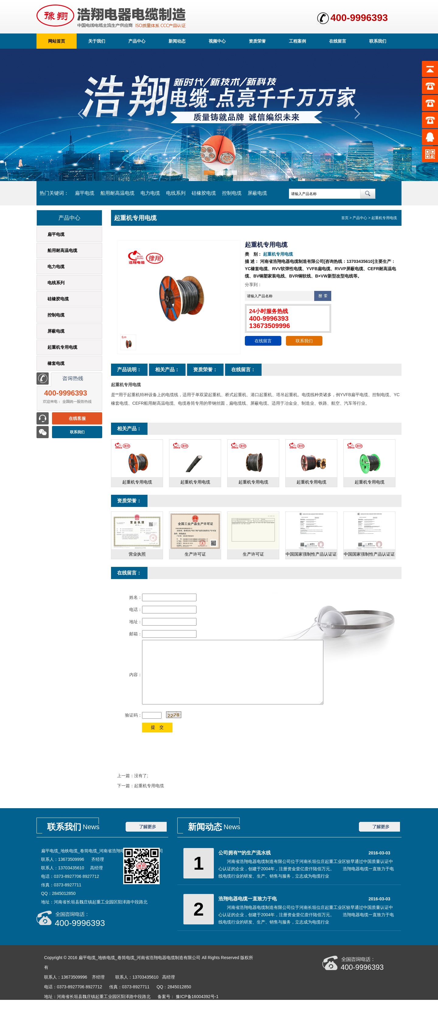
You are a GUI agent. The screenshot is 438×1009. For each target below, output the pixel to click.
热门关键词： (54, 193)
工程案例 (297, 41)
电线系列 (176, 193)
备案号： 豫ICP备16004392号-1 (189, 996)
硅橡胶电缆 (204, 193)
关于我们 (96, 41)
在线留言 (337, 41)
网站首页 (56, 41)
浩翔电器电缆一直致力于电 (247, 898)
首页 (345, 218)
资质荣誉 (257, 41)
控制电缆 (232, 193)
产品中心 (136, 41)
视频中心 (217, 41)
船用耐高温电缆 (117, 193)
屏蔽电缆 (257, 193)
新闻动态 (177, 41)
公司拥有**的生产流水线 (244, 852)
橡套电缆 (55, 363)
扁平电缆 (84, 193)
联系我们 (377, 41)
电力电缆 (150, 193)
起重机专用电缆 (62, 347)
